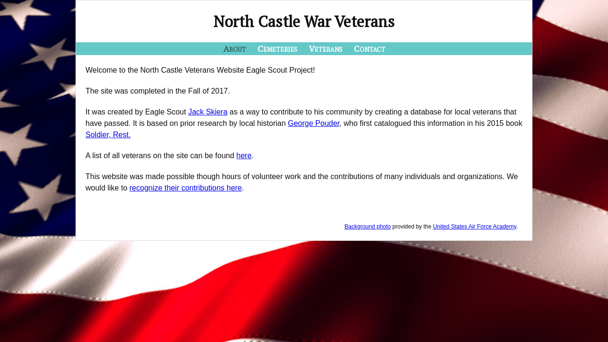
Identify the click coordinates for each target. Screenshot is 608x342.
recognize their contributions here (186, 188)
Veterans (325, 48)
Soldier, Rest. (108, 135)
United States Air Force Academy (474, 226)
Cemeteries (277, 48)
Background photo (367, 226)
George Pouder (314, 123)
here (244, 156)
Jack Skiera (208, 112)
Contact (369, 48)
